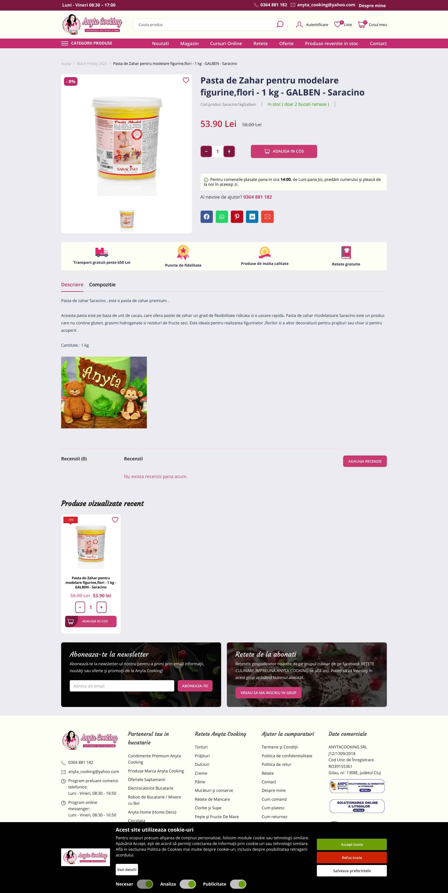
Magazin (189, 43)
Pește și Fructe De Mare (217, 817)
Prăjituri (202, 756)
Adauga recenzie (365, 461)
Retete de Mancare (212, 799)
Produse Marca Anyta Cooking (156, 771)
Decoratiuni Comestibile (150, 859)
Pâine (200, 782)
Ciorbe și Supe (208, 808)
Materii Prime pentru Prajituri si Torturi (155, 832)
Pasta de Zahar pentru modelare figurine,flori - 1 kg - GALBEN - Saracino (90, 583)
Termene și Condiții (280, 747)
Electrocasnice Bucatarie (150, 788)
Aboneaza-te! (195, 685)
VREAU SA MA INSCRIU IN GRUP (269, 692)
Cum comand (274, 799)
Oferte (286, 43)
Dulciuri (202, 764)
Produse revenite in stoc (332, 43)
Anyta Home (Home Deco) (152, 812)
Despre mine (274, 790)
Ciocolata (136, 821)
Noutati (160, 43)
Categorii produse (91, 43)
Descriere (72, 284)
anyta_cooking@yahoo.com (90, 771)
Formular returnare (280, 825)
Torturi (201, 747)
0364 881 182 (257, 197)
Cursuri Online (226, 43)
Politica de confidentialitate (287, 756)
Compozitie (102, 284)
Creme (201, 773)
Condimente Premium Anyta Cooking (154, 759)
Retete (260, 43)
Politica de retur (276, 764)
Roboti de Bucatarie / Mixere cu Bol (154, 800)
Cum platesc (273, 808)
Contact (378, 43)
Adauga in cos (284, 151)
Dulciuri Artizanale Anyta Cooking (151, 848)
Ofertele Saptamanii (146, 779)
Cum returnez (274, 817)
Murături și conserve (214, 790)
